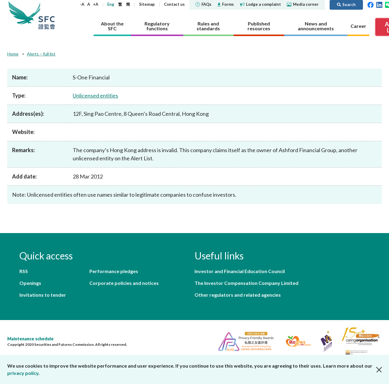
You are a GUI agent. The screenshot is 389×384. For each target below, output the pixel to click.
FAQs (203, 4)
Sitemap (147, 4)
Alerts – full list (41, 53)
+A (95, 4)
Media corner (303, 4)
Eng (110, 4)
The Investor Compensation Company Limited (246, 283)
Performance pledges (113, 271)
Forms (226, 4)
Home (12, 53)
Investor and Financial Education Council (239, 271)
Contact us (174, 4)
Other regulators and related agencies (237, 295)
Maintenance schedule (30, 338)
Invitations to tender (42, 295)
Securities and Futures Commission (46, 15)
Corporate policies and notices (124, 283)
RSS (23, 271)
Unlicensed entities (95, 95)
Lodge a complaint (260, 4)
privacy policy (22, 373)
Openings (30, 283)
